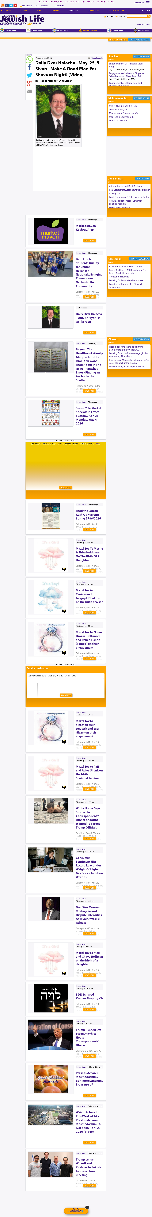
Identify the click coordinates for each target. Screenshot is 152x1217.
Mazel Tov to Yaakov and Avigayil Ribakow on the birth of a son (89, 596)
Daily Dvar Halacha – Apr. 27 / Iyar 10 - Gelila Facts (89, 317)
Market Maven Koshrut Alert (86, 227)
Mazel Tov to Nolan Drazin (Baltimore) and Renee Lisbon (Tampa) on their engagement (89, 639)
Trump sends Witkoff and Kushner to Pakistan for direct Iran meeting (89, 1167)
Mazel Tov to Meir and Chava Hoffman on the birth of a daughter (89, 958)
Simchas (55, 10)
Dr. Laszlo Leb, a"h (118, 120)
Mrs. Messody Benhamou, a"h (123, 113)
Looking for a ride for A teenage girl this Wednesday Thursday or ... (128, 355)
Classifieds (93, 10)
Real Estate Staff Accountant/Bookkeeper (129, 189)
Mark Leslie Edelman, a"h (121, 116)
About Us (59, 5)
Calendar (6, 10)
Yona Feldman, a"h (118, 109)
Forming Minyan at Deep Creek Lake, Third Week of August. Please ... (127, 368)
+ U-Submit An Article (139, 40)
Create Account (41, 5)
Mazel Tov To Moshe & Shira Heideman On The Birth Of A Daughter (89, 554)
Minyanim (73, 10)
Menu (141, 2)
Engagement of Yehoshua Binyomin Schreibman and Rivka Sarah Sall (127, 75)
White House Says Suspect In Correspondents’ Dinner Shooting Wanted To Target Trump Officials (88, 817)
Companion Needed (119, 276)
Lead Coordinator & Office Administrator (129, 196)
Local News (81, 219)
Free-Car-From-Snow (119, 207)
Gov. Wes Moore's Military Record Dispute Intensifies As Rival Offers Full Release (89, 914)
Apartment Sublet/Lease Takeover (125, 266)
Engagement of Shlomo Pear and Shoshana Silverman (125, 84)
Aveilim (145, 98)
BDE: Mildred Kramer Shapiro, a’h (89, 996)
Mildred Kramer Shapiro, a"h (123, 105)
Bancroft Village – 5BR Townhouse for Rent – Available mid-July (127, 271)
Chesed (23, 10)
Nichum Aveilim (116, 10)
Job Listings (115, 178)
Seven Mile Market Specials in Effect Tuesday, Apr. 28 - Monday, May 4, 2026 (88, 415)
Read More (89, 240)
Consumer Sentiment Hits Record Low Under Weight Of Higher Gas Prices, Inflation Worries (89, 867)
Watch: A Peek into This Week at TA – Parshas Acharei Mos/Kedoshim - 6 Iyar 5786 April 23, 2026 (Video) (88, 1121)
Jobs (39, 10)
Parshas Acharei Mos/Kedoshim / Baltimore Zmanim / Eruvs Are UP (89, 1078)
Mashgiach (114, 193)
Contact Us (145, 10)
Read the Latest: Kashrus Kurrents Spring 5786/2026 (88, 514)
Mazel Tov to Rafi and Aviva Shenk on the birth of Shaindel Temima (89, 772)
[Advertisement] (79, 198)
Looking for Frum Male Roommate (126, 280)
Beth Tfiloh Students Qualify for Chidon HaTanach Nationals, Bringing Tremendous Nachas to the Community (89, 272)
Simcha (145, 56)
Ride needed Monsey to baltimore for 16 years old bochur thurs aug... (129, 361)
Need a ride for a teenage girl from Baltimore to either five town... (126, 348)
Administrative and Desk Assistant (125, 186)
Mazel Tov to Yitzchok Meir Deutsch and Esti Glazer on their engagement (87, 728)
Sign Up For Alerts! (117, 40)
